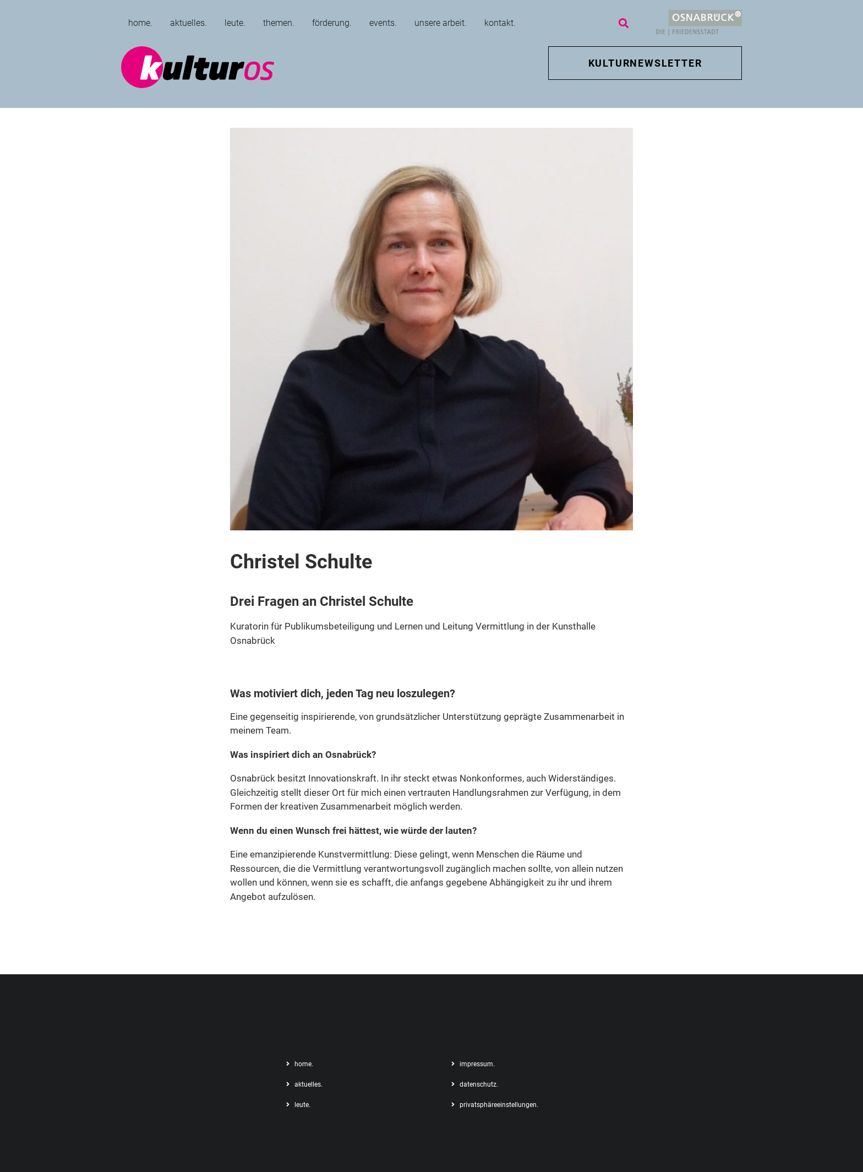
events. (383, 23)
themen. (278, 23)
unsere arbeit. (440, 23)
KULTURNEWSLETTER (645, 63)
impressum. (477, 1064)
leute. (235, 23)
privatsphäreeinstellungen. (499, 1105)
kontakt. (500, 23)
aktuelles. (188, 23)
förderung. (332, 23)
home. (140, 23)
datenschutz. (479, 1084)
